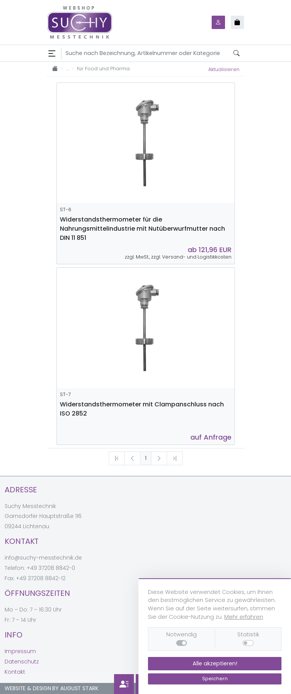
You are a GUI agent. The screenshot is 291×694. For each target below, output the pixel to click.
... (67, 68)
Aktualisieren (224, 69)
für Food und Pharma (103, 68)
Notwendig (181, 634)
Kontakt (15, 672)
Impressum (20, 651)
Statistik (248, 634)
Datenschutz (22, 661)
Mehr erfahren (243, 617)
